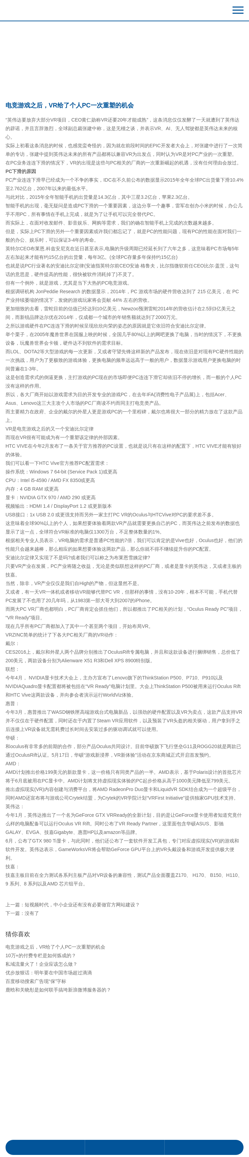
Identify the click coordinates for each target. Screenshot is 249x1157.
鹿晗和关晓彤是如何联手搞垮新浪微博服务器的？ (58, 1125)
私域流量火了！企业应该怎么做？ (41, 1099)
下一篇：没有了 (22, 1048)
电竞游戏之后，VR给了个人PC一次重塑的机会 (55, 1082)
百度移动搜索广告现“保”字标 (35, 1116)
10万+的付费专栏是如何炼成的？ (40, 1090)
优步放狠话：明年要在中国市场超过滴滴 (48, 1108)
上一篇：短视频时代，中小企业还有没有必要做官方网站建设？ (72, 1040)
